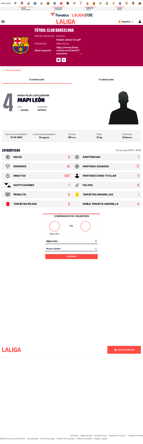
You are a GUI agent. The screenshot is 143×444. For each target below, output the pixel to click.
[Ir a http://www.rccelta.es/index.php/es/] (81, 3)
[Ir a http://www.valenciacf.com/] (133, 3)
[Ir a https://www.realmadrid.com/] (107, 3)
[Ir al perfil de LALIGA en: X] (58, 60)
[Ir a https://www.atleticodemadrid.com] (22, 3)
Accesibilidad (32, 439)
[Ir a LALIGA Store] (71, 15)
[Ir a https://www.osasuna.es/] (28, 3)
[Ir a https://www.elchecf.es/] (41, 3)
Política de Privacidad (65, 439)
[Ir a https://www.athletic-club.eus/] (15, 3)
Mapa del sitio (86, 435)
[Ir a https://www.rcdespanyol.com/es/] (87, 3)
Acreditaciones (100, 435)
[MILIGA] (139, 21)
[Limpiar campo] (96, 241)
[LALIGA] (65, 21)
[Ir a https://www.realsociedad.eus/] (120, 3)
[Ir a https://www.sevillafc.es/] (127, 3)
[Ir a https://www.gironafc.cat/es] (61, 3)
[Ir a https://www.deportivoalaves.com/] (35, 3)
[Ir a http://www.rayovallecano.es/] (74, 3)
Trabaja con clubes (135, 435)
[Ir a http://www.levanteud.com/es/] (68, 3)
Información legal (47, 439)
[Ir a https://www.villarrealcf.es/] (140, 3)
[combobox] (71, 241)
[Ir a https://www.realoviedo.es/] (113, 3)
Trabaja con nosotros (117, 435)
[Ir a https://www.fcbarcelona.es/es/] (48, 3)
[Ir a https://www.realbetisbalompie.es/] (100, 3)
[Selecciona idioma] (126, 21)
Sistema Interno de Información (12, 439)
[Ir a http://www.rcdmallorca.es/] (94, 3)
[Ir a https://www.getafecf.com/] (55, 3)
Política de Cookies (84, 439)
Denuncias (74, 435)
